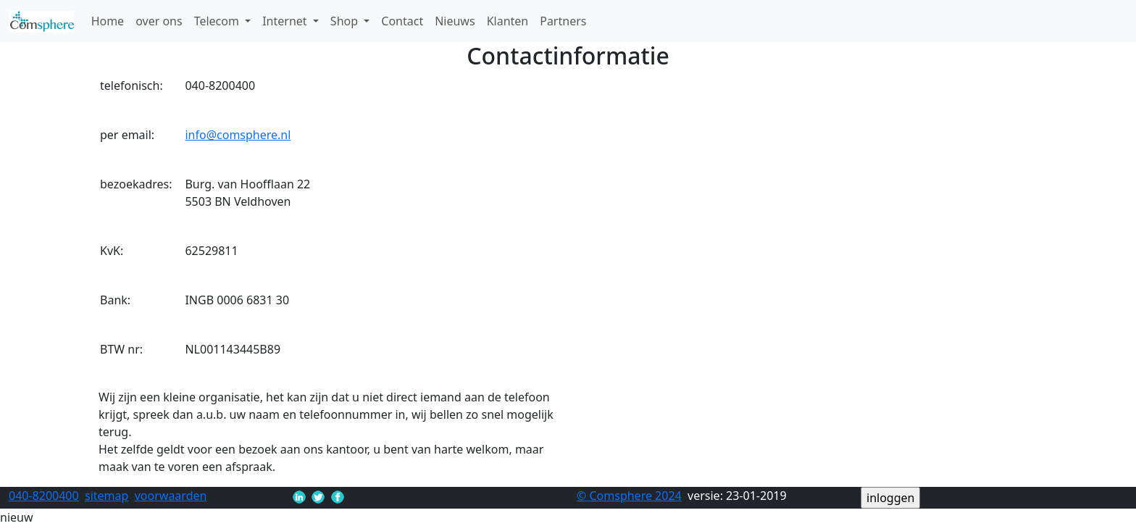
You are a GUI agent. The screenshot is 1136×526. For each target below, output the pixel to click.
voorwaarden (171, 496)
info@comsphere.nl (238, 135)
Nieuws (455, 21)
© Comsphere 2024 (629, 496)
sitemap (106, 496)
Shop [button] (345, 21)
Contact (402, 21)
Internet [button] (286, 21)
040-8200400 (44, 496)
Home (108, 21)
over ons (159, 21)
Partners (563, 21)
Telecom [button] (218, 21)
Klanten (508, 21)
